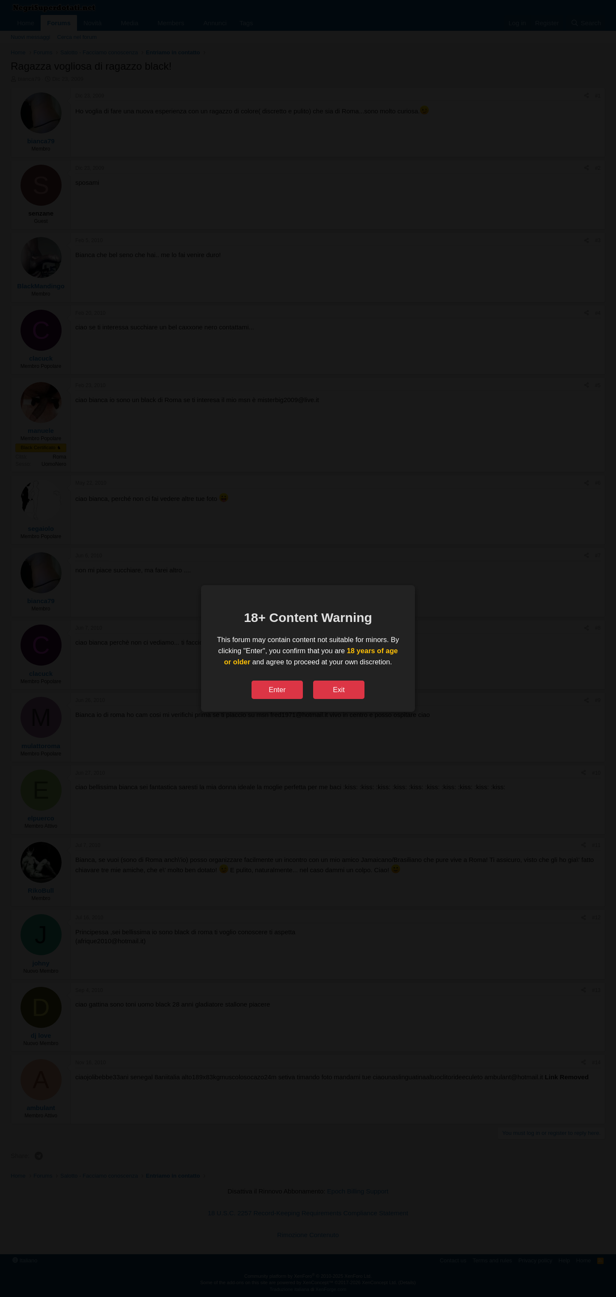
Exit (339, 689)
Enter (277, 689)
